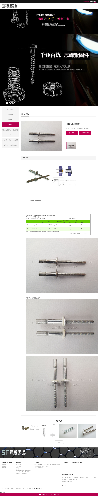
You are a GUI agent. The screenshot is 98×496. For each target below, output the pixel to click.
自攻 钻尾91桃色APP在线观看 (22, 471)
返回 (59, 442)
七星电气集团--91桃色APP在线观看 (42, 466)
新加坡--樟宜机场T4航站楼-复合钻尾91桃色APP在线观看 (47, 464)
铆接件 (17, 469)
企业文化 (4, 466)
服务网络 (4, 467)
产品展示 (18, 462)
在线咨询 (72, 133)
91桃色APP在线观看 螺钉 (21, 473)
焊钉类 (17, 467)
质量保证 (65, 462)
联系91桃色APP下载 (77, 462)
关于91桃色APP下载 (7, 462)
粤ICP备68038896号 (37, 488)
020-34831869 (85, 133)
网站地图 (2, 492)
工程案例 (36, 462)
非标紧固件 (18, 466)
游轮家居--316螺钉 (38, 467)
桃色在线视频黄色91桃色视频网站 (23, 470)
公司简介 (4, 464)
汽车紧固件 (18, 464)
